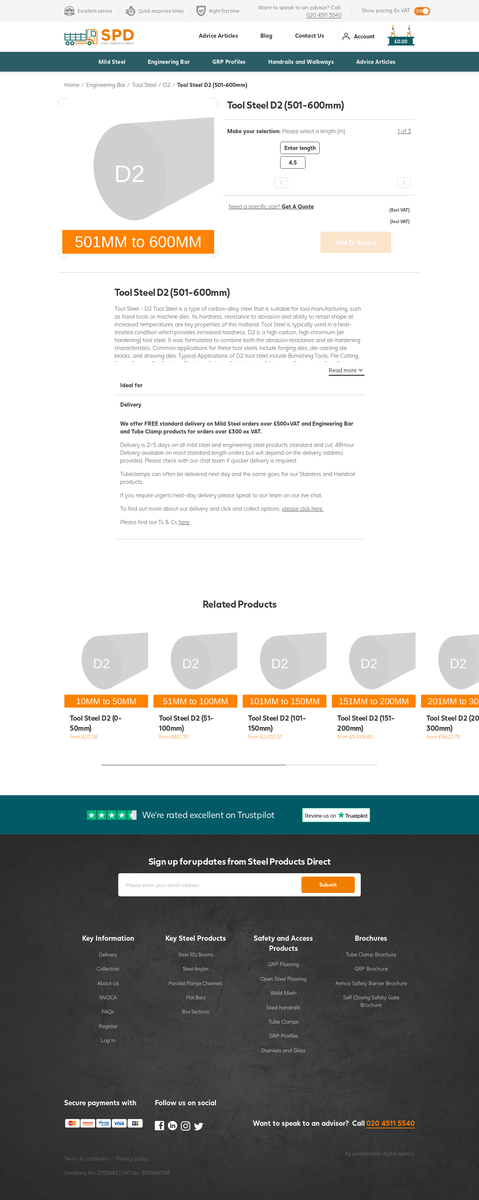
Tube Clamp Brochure (371, 954)
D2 (166, 84)
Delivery (108, 954)
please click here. (302, 508)
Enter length (300, 147)
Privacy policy (132, 1158)
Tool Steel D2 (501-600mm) (212, 84)
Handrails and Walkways (301, 61)
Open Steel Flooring (283, 978)
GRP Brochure (371, 968)
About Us (108, 983)
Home (71, 84)
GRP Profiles (228, 61)
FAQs (108, 1011)
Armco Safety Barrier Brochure (371, 983)
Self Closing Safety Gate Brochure (371, 1001)
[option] (319, 155)
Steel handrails (283, 1007)
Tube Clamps (283, 1021)
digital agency (398, 1153)
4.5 (293, 162)
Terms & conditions (86, 1158)
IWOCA (108, 997)
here (184, 521)
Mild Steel (111, 61)
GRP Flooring (283, 964)
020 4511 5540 (324, 15)
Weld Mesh (283, 993)
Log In (108, 1040)
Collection (108, 968)
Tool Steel (144, 84)
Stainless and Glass (283, 1050)
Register (108, 1026)
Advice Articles (375, 61)
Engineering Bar (169, 61)
